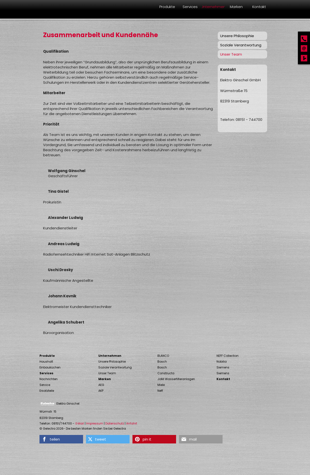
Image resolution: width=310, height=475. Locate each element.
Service (44, 385)
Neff (160, 391)
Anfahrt (131, 423)
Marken (104, 379)
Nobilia (222, 361)
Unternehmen (109, 356)
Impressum (94, 423)
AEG (101, 385)
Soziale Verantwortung (240, 45)
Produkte (47, 356)
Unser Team (231, 54)
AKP (100, 391)
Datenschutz (114, 423)
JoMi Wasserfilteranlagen (176, 379)
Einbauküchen (50, 367)
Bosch (162, 361)
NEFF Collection (228, 356)
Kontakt (223, 379)
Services (46, 373)
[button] (61, 439)
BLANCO (163, 356)
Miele (161, 385)
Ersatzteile (46, 391)
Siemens (223, 367)
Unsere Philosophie (237, 35)
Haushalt (46, 361)
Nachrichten (48, 379)
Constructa (165, 373)
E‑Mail (80, 423)
